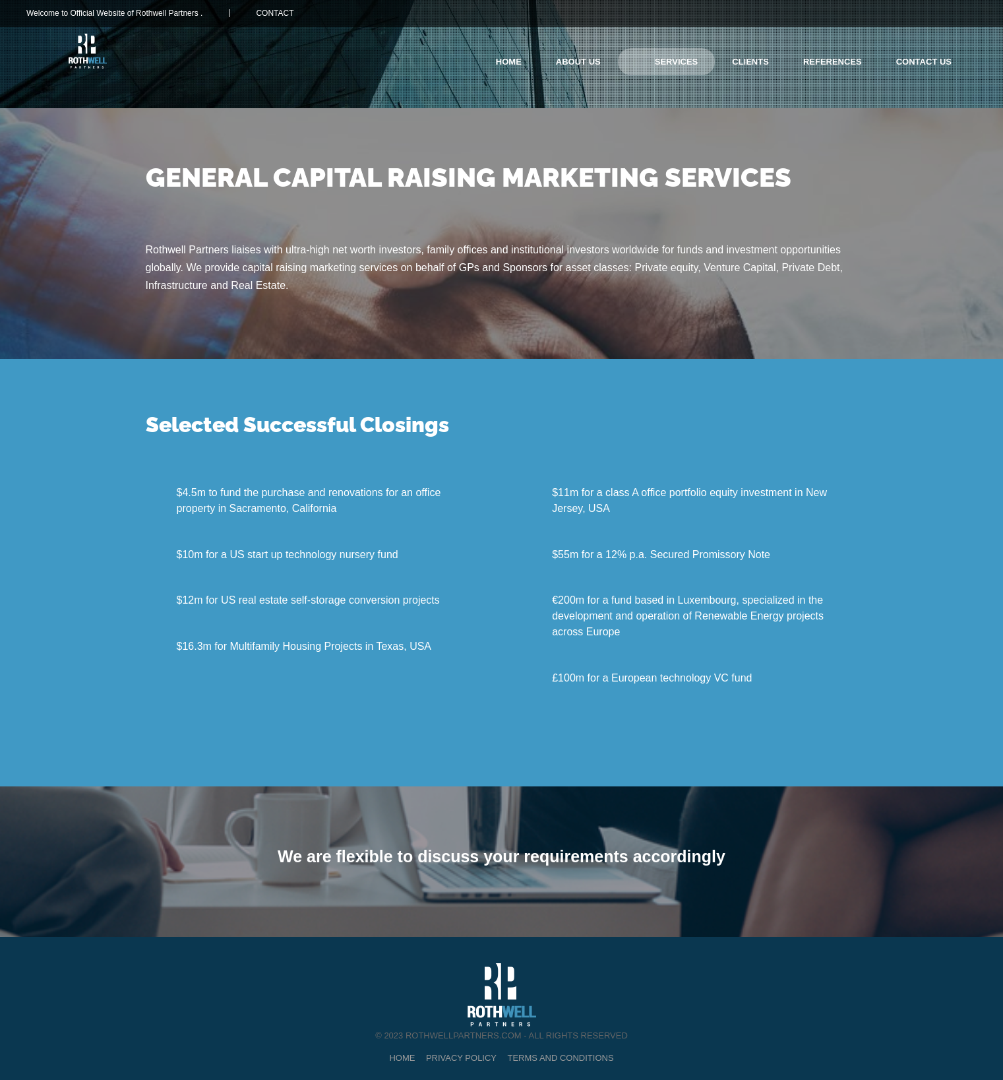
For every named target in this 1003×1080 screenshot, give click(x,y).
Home (509, 62)
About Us (578, 62)
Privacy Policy (461, 1058)
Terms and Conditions (561, 1058)
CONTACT (274, 13)
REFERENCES (832, 62)
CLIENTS (750, 62)
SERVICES (676, 62)
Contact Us (924, 62)
